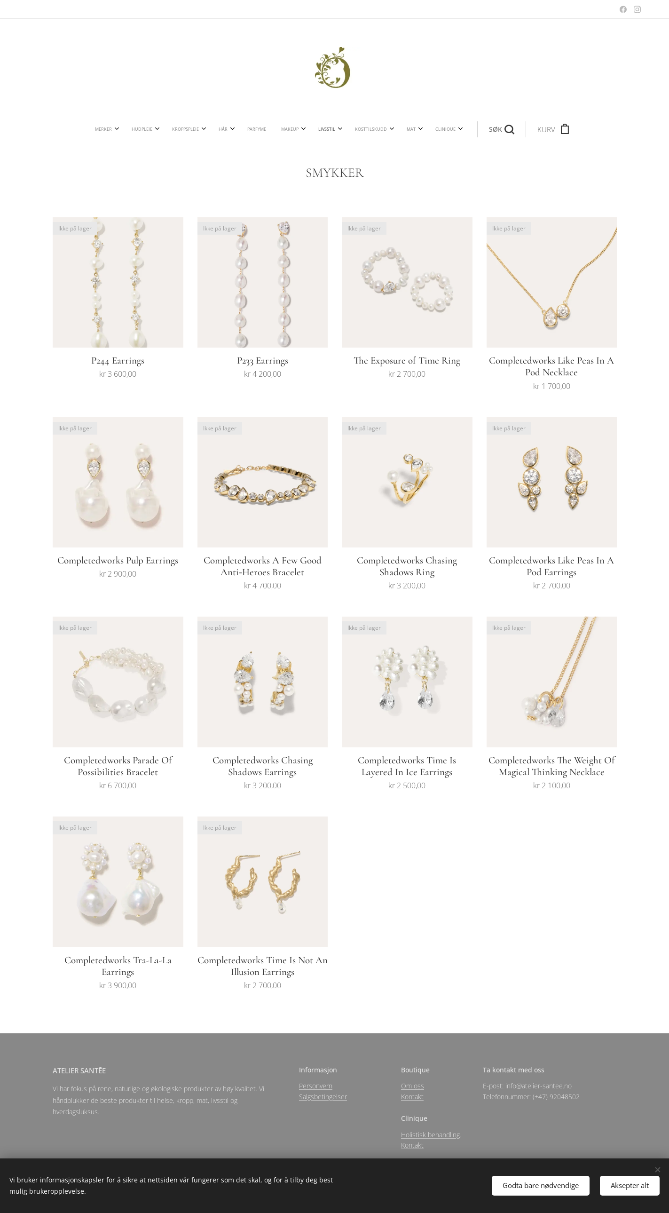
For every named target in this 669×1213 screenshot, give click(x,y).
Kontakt (412, 1096)
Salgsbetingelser (323, 1096)
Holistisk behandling (430, 1134)
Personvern (315, 1085)
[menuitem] (195, 129)
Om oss (412, 1085)
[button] (407, 129)
